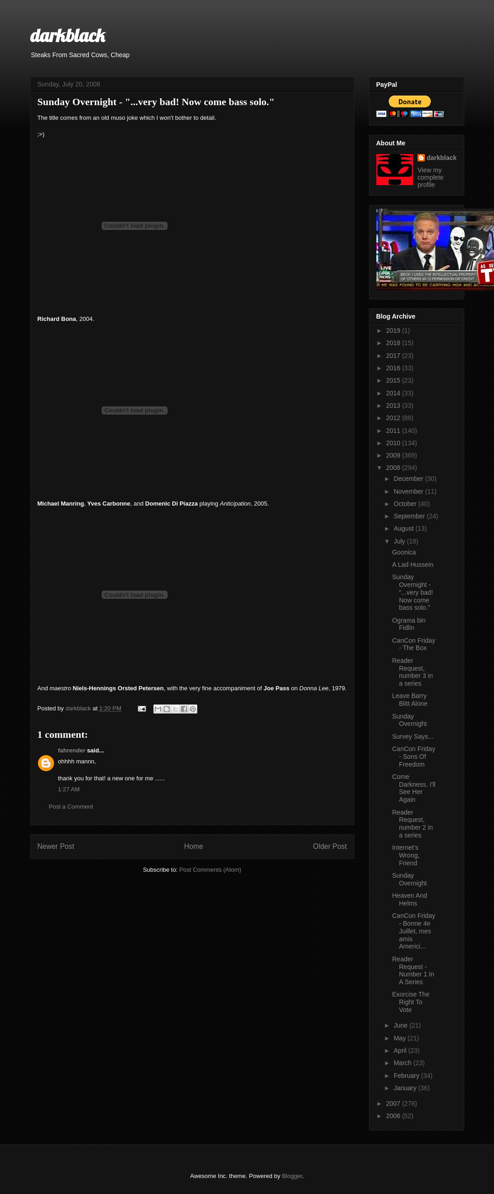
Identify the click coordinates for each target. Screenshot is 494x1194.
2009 (394, 455)
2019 (394, 330)
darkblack (67, 35)
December (409, 478)
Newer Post (56, 846)
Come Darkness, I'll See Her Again (413, 788)
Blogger (292, 1176)
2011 (394, 430)
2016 (394, 368)
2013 (394, 405)
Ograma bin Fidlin (408, 624)
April (401, 1050)
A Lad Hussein (412, 564)
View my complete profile (431, 177)
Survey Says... (412, 736)
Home (193, 846)
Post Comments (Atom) (210, 869)
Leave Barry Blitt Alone (409, 699)
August (404, 528)
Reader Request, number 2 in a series (412, 824)
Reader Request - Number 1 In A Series (413, 970)
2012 (394, 417)
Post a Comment (71, 806)
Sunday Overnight (409, 720)
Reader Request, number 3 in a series (412, 672)
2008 (394, 467)
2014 (394, 393)
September (410, 516)
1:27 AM (69, 789)
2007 (394, 1103)
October (406, 503)
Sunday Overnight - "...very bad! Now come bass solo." (412, 592)
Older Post (330, 846)
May (400, 1038)
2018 (394, 342)
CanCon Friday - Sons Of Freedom (413, 756)
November (409, 491)
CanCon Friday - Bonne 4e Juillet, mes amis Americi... (413, 931)
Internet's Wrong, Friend (405, 855)
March (403, 1062)
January (406, 1088)
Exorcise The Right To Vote (410, 1002)
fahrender (72, 750)
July (400, 541)
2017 (394, 355)
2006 (394, 1115)
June (401, 1025)
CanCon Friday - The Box (413, 644)
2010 (394, 443)
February (407, 1075)
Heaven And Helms (409, 899)
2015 (394, 380)
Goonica (404, 552)
